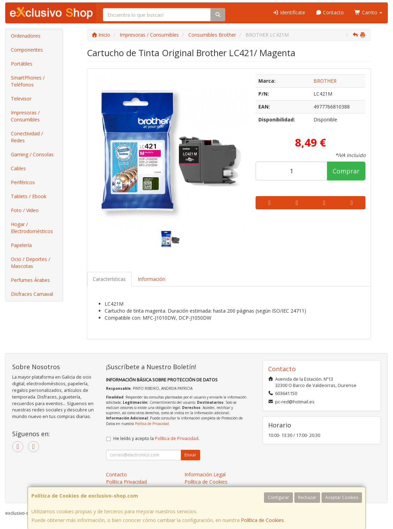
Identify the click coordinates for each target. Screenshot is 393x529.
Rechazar (307, 497)
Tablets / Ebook (28, 196)
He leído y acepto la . (156, 438)
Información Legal (205, 474)
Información (151, 279)
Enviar (190, 455)
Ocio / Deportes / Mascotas (30, 262)
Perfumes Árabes (30, 280)
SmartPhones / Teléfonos (28, 81)
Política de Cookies (262, 520)
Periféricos (23, 182)
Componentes (27, 49)
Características (109, 279)
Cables (18, 168)
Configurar (278, 497)
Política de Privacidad (152, 423)
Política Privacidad (126, 481)
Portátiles (21, 63)
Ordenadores (25, 35)
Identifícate (288, 12)
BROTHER (325, 80)
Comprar (346, 171)
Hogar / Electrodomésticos (32, 227)
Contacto (330, 12)
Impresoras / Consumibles (25, 116)
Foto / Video (25, 210)
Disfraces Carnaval (32, 294)
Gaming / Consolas (32, 154)
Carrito (368, 12)
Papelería (21, 245)
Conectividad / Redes (27, 137)
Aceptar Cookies (341, 497)
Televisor (21, 98)
